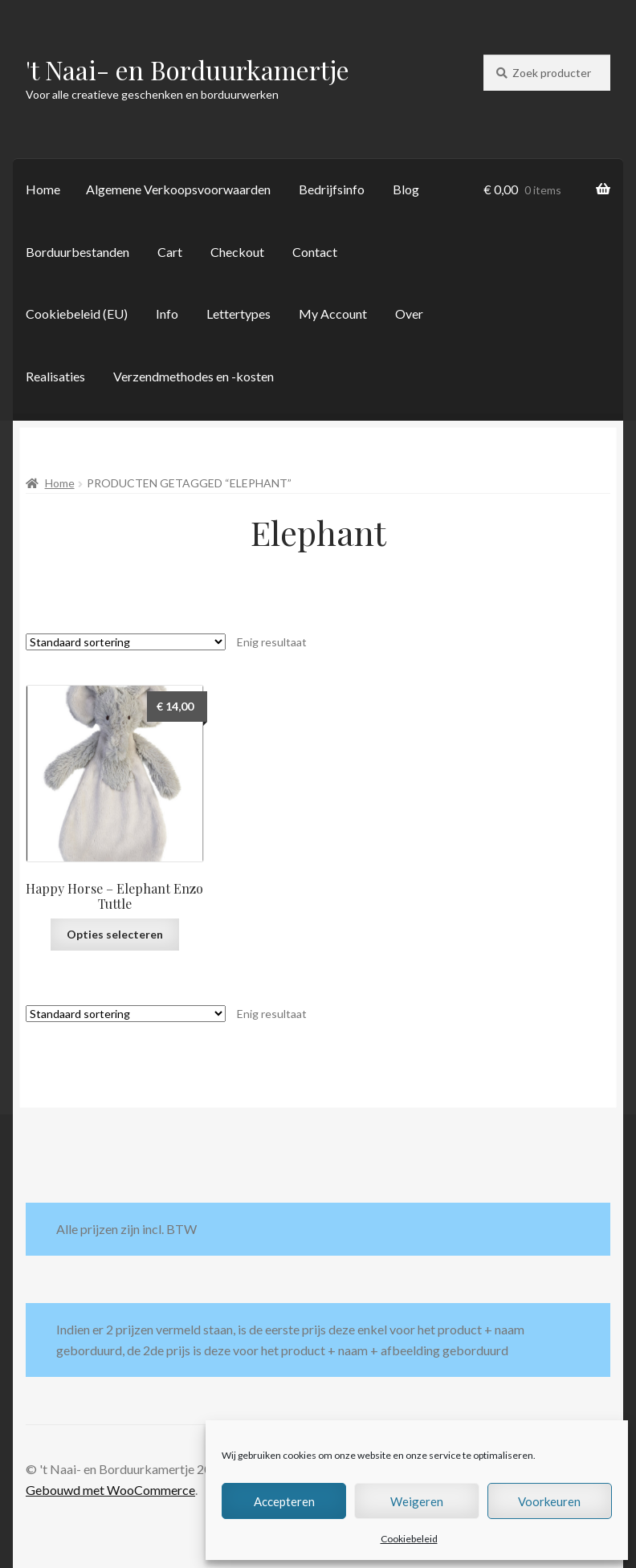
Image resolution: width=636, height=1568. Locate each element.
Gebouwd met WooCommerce (110, 1489)
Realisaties (55, 376)
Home (43, 189)
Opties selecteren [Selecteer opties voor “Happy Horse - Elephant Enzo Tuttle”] (115, 934)
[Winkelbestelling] (126, 641)
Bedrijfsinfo (332, 189)
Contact (314, 251)
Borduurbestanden (77, 251)
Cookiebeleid (409, 1539)
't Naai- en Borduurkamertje (187, 69)
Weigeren (416, 1501)
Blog (406, 189)
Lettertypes (238, 313)
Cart (169, 251)
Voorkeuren (549, 1501)
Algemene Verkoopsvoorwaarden (178, 189)
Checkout (237, 251)
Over (409, 313)
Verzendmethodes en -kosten (193, 376)
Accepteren (284, 1501)
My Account (333, 313)
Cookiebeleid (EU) (77, 313)
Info (167, 313)
